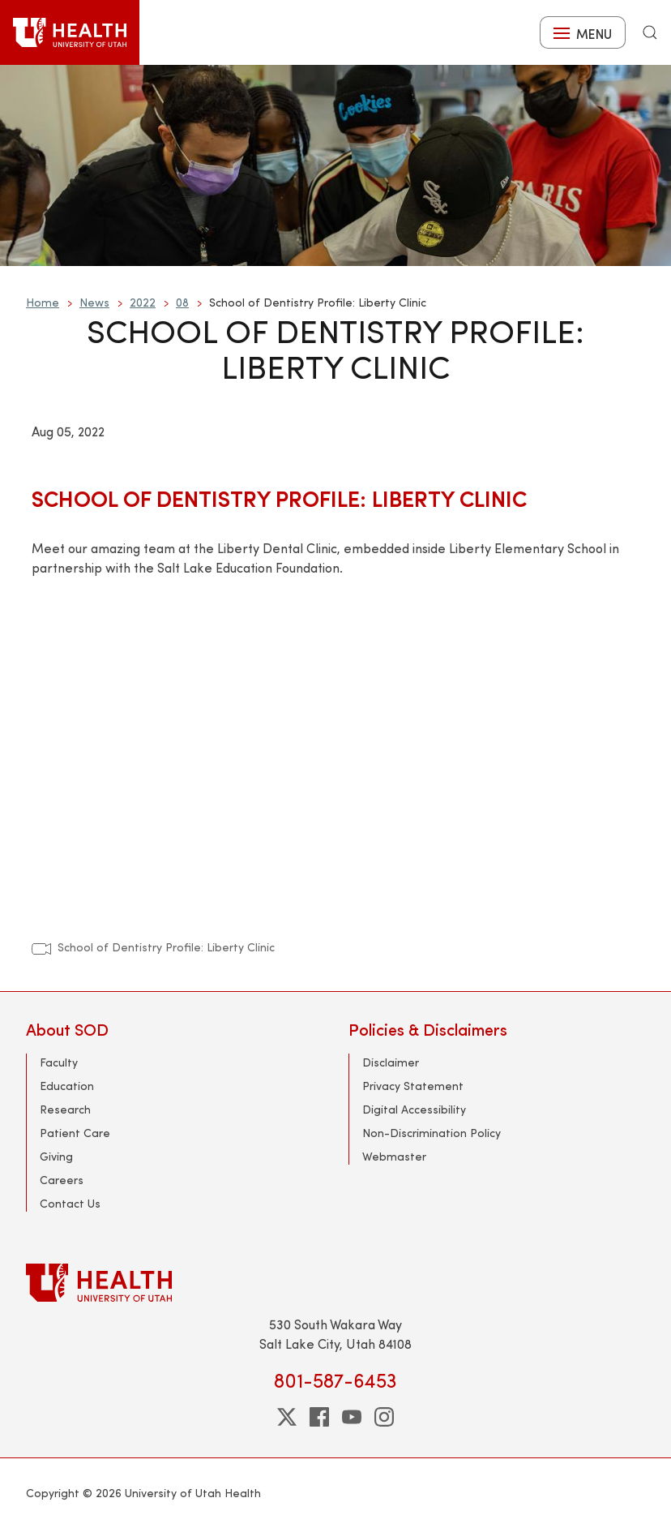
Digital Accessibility (414, 1109)
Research (65, 1109)
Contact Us (70, 1203)
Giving (56, 1156)
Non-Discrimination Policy (431, 1132)
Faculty (59, 1062)
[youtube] (351, 1417)
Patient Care (75, 1132)
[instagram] (384, 1417)
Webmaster (394, 1156)
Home (42, 302)
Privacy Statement (413, 1085)
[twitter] (287, 1417)
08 (182, 302)
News (94, 302)
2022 (143, 302)
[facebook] (319, 1417)
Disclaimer (390, 1062)
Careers (61, 1179)
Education (67, 1085)
